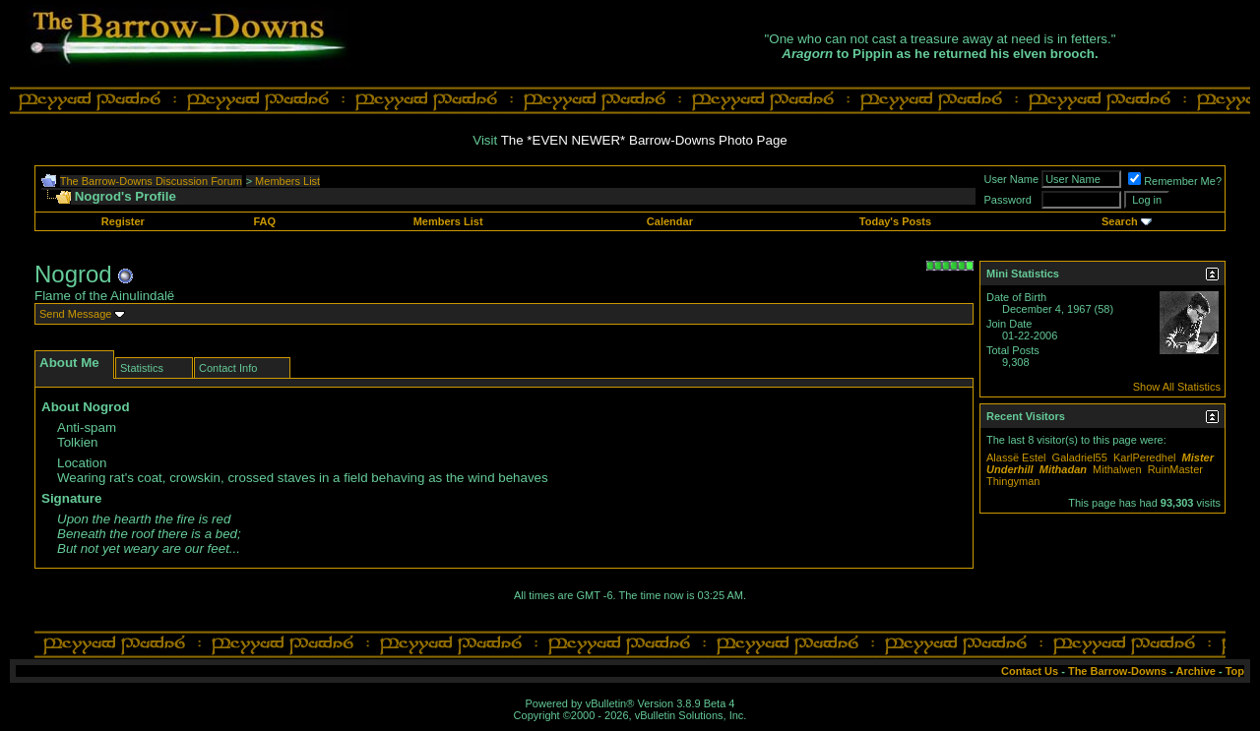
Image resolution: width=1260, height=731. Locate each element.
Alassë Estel (1016, 457)
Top (1235, 671)
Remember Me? (1175, 181)
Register (123, 221)
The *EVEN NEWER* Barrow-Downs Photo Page (644, 140)
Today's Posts (895, 221)
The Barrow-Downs (1117, 671)
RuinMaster (1175, 469)
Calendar (670, 221)
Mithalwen (1117, 469)
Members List (287, 181)
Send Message (75, 314)
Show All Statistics (1177, 387)
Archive (1196, 671)
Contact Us (1029, 671)
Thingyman (1013, 481)
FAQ (264, 221)
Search (1120, 221)
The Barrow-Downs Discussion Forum (151, 181)
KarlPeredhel (1144, 457)
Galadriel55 (1079, 457)
